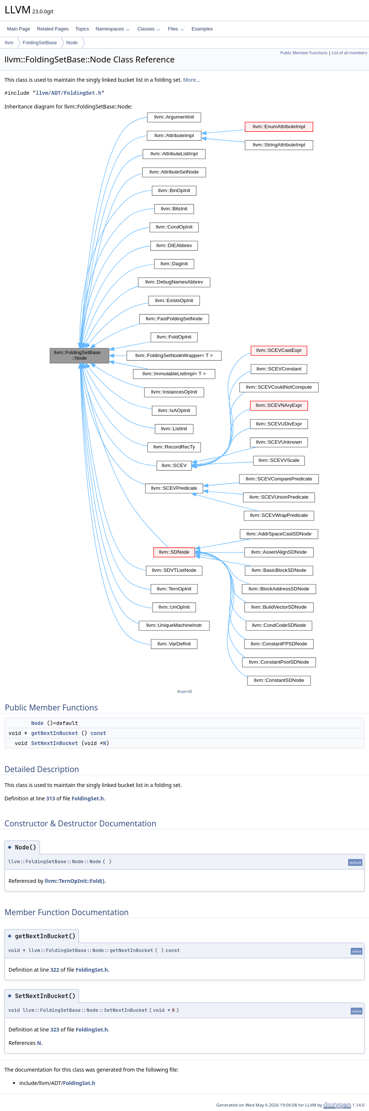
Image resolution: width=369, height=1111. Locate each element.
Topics (82, 29)
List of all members (349, 52)
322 (54, 969)
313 (50, 798)
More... (191, 79)
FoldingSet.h (87, 798)
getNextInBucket (54, 733)
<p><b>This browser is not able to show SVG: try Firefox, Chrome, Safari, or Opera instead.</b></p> (184, 399)
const (98, 733)
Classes (148, 29)
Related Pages (52, 29)
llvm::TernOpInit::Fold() (74, 880)
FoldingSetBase (40, 42)
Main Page (18, 29)
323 (54, 1029)
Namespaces (112, 29)
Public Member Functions (303, 52)
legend (184, 691)
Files (176, 29)
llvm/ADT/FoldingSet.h (68, 93)
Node (72, 42)
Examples (202, 29)
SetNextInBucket (54, 743)
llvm (9, 42)
